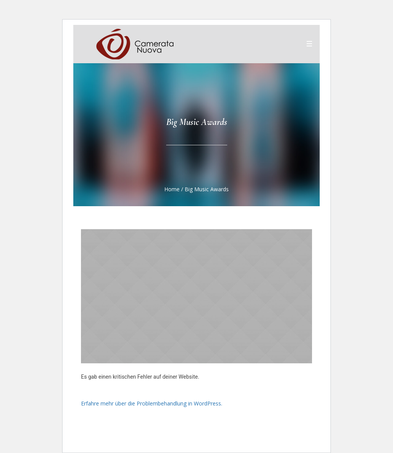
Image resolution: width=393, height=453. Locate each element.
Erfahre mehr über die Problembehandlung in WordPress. (151, 403)
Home (172, 189)
